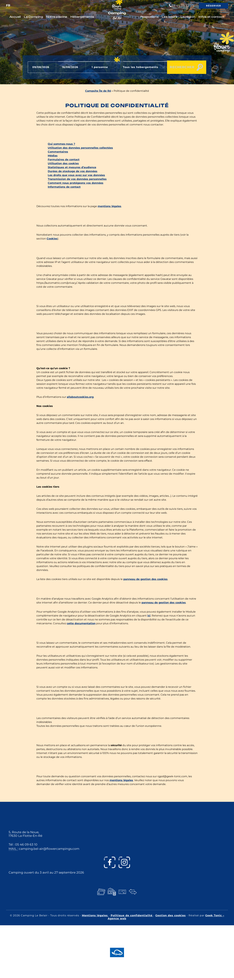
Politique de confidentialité (132, 915)
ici (148, 615)
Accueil (15, 16)
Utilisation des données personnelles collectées (80, 147)
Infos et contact (211, 16)
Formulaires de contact (63, 159)
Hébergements (82, 16)
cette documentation (81, 623)
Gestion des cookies (170, 915)
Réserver (213, 5)
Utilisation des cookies (63, 163)
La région (188, 16)
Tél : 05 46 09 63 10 (23, 844)
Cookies (52, 238)
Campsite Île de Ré (98, 90)
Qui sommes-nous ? (61, 143)
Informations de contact (64, 186)
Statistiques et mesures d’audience (72, 167)
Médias (53, 155)
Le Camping (33, 16)
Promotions (149, 16)
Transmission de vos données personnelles (77, 179)
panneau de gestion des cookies (145, 579)
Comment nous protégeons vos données (75, 183)
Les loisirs (169, 16)
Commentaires (58, 151)
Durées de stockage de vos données (72, 171)
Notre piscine (56, 16)
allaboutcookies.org (80, 396)
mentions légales (109, 206)
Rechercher (179, 67)
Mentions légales (95, 915)
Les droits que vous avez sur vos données (76, 175)
